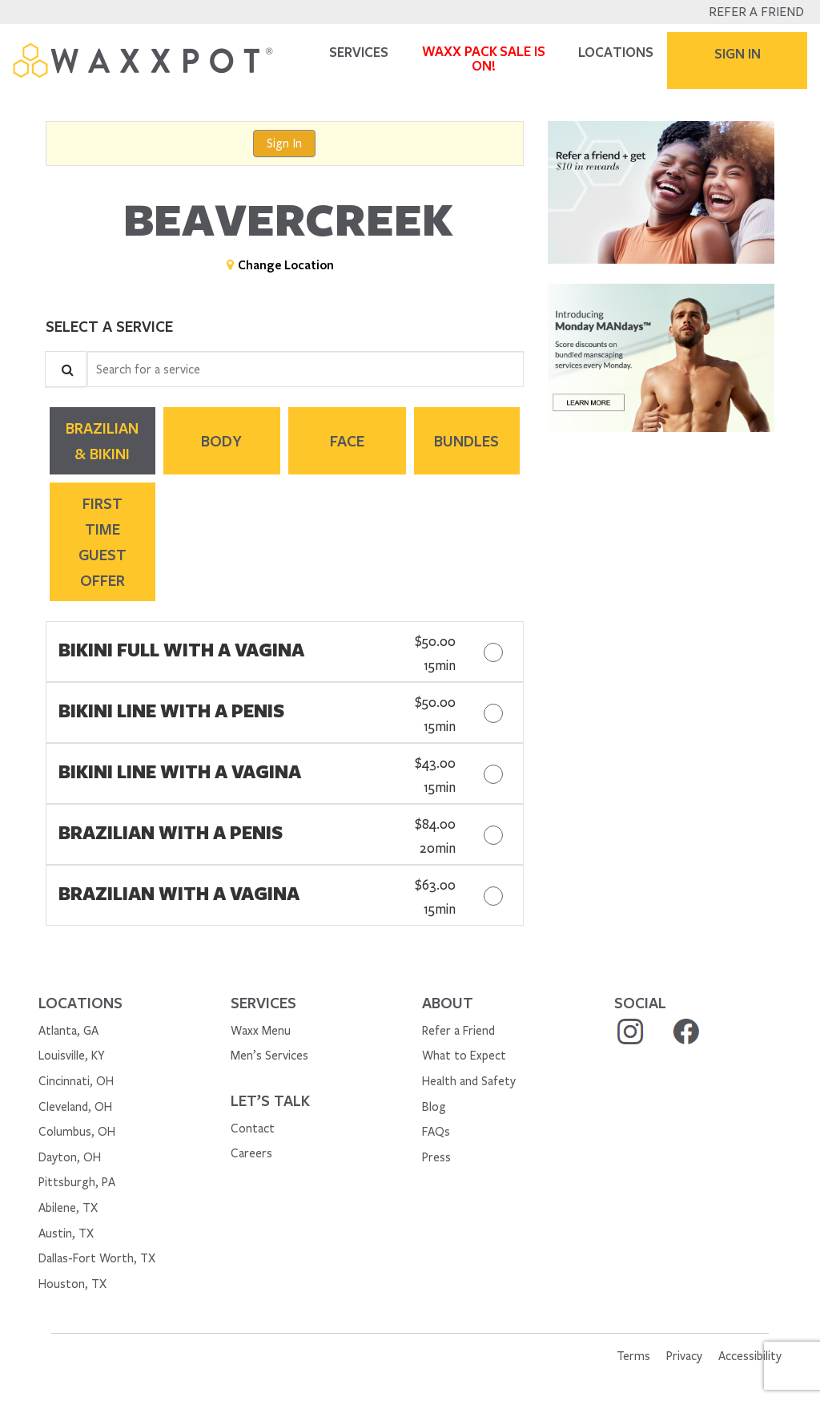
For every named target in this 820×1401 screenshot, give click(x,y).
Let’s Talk (270, 1100)
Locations (80, 1002)
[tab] (102, 440)
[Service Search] (65, 369)
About (447, 1002)
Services (263, 1002)
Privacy (684, 1356)
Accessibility (750, 1356)
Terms (633, 1356)
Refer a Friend (756, 11)
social (640, 1002)
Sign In (284, 143)
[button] (661, 192)
